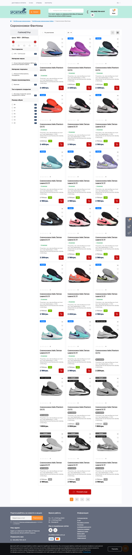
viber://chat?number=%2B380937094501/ (55, 530)
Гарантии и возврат (83, 529)
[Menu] (34, 12)
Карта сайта (81, 533)
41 (24, 111)
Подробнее (87, 552)
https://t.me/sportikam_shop (92, 15)
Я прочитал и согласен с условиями (28, 523)
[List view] (113, 33)
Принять (115, 549)
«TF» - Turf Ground (24, 54)
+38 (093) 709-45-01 (98, 11)
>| (88, 499)
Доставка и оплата (19, 3)
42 (24, 114)
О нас (31, 3)
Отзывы (39, 3)
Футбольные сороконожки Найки (43, 21)
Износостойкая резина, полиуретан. (24, 74)
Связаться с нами (82, 531)
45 (24, 123)
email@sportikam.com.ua (57, 534)
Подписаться (37, 518)
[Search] (50, 11)
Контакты (48, 3)
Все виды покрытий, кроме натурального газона (24, 94)
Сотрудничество (82, 518)
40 (24, 108)
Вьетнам (24, 84)
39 (24, 104)
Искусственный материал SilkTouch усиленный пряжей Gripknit (24, 63)
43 (24, 117)
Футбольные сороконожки (21, 21)
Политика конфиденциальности (27, 522)
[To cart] (61, 88)
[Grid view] (118, 33)
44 (24, 120)
